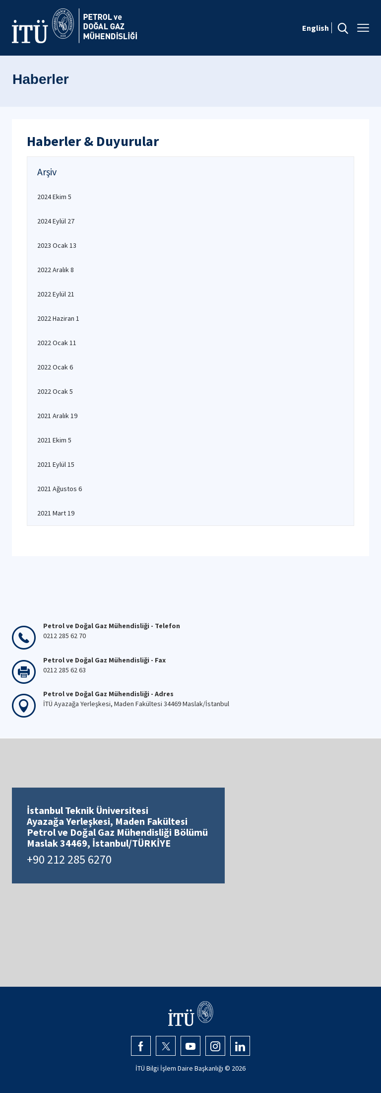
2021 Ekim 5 (54, 440)
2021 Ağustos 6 (59, 488)
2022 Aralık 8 (55, 269)
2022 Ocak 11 (56, 342)
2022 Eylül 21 (55, 294)
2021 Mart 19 (55, 513)
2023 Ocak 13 (56, 245)
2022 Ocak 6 (55, 367)
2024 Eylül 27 (55, 221)
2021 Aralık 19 (57, 415)
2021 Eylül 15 (55, 464)
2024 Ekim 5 (54, 196)
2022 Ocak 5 (55, 391)
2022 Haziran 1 (58, 318)
